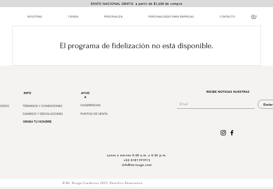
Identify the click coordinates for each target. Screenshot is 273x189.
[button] (136, 4)
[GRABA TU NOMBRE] (37, 121)
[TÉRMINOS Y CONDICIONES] (42, 106)
